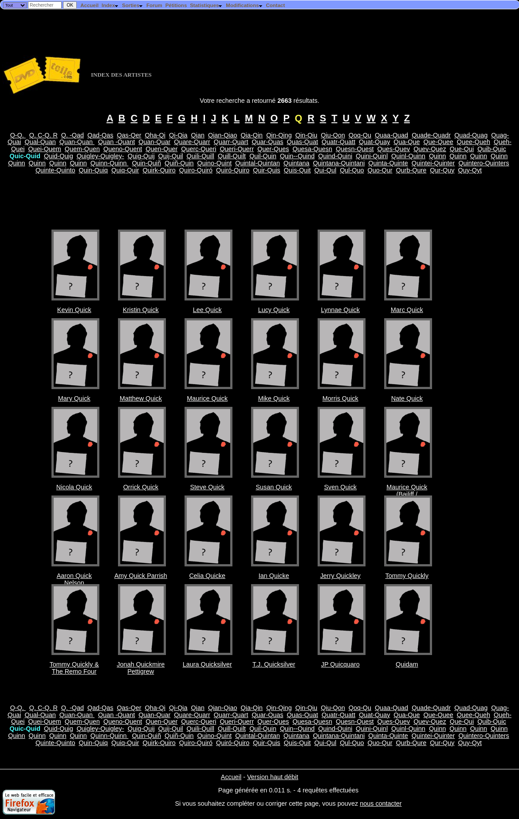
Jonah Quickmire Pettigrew (141, 668)
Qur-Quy (442, 170)
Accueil (89, 5)
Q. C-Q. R (43, 135)
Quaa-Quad (391, 135)
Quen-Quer (161, 148)
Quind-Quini (335, 156)
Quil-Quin (262, 156)
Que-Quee (438, 141)
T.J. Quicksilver (273, 664)
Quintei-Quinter (433, 163)
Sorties (132, 5)
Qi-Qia (178, 135)
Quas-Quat (302, 141)
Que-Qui (462, 148)
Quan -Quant (116, 141)
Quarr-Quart (231, 141)
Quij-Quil (170, 156)
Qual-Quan (39, 141)
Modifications (244, 5)
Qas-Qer (129, 135)
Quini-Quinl (372, 156)
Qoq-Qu (360, 135)
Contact (275, 5)
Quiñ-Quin (179, 163)
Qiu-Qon (333, 135)
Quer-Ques (273, 148)
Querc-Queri (198, 148)
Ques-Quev (393, 148)
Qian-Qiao (222, 135)
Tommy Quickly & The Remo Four (74, 668)
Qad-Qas (100, 135)
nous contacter (380, 803)
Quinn (437, 156)
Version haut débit (272, 776)
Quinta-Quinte (388, 163)
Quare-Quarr (192, 141)
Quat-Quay (374, 141)
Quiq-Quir (125, 170)
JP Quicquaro (340, 664)
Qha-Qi (155, 135)
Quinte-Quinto (55, 170)
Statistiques (206, 5)
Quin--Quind (297, 156)
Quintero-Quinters (483, 163)
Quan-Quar (154, 141)
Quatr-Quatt (338, 141)
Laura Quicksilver (207, 664)
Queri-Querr (237, 148)
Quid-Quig (58, 156)
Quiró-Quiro (232, 170)
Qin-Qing (279, 135)
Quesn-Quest (355, 148)
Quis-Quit (297, 170)
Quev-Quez (429, 148)
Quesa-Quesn (312, 148)
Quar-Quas (267, 141)
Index (110, 5)
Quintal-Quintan (257, 163)
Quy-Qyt (470, 170)
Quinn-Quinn (109, 163)
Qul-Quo (352, 170)
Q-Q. (18, 135)
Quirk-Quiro (158, 170)
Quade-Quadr (431, 135)
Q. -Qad (72, 135)
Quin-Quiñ (146, 163)
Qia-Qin (252, 135)
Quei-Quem (44, 148)
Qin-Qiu (306, 135)
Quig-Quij (141, 156)
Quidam (407, 664)
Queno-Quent (122, 148)
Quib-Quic (491, 148)
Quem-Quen (82, 148)
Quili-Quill (200, 156)
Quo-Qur (380, 170)
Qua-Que (406, 141)
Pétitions (176, 5)
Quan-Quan (76, 141)
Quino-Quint (214, 163)
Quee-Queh (473, 141)
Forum (154, 5)
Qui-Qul (326, 170)
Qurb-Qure (411, 170)
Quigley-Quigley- (100, 156)
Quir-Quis (266, 170)
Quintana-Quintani (339, 163)
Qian (197, 135)
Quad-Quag (471, 135)
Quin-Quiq (93, 170)
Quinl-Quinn (408, 156)
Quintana (296, 163)
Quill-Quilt (232, 156)
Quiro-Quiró (195, 170)
